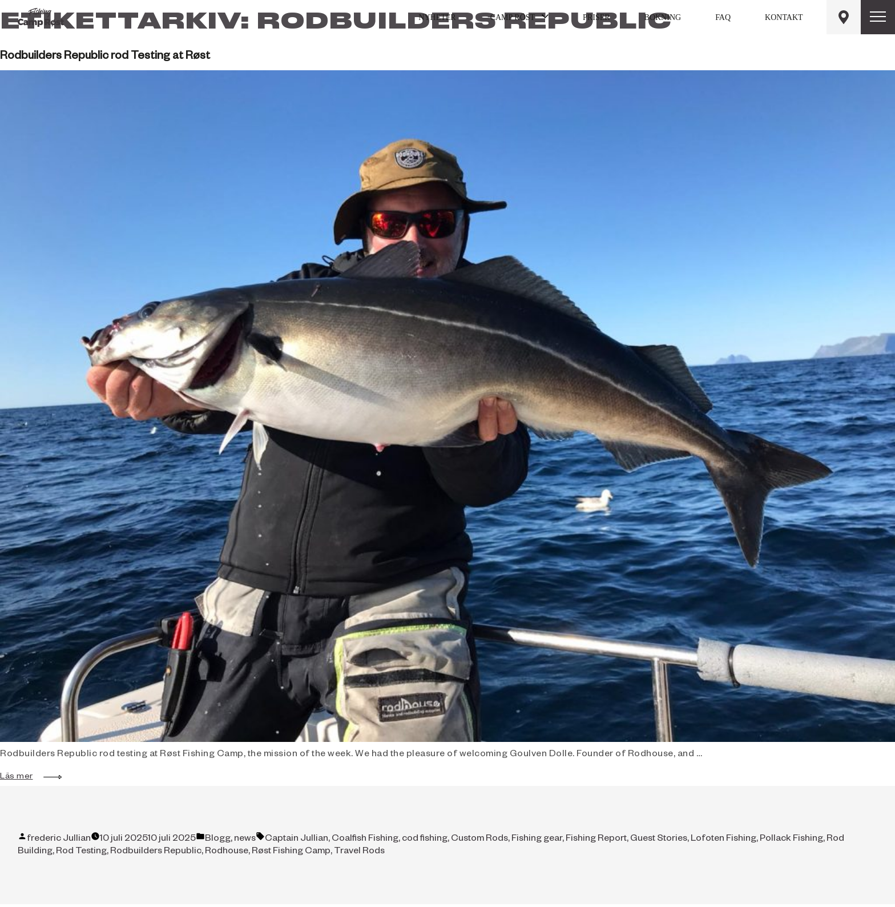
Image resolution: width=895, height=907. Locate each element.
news (245, 839)
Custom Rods (479, 839)
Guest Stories (658, 839)
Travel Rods (359, 852)
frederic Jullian (59, 839)
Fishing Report (596, 839)
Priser (596, 17)
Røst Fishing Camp (291, 852)
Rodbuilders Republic (155, 852)
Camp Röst (512, 17)
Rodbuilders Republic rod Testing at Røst (105, 57)
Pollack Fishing (791, 839)
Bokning (663, 17)
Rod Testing (81, 852)
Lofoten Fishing (723, 839)
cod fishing (425, 839)
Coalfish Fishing (365, 839)
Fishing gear (536, 839)
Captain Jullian (296, 839)
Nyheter (436, 17)
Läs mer (22, 777)
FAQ (723, 17)
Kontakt (784, 17)
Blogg (218, 839)
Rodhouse (226, 852)
